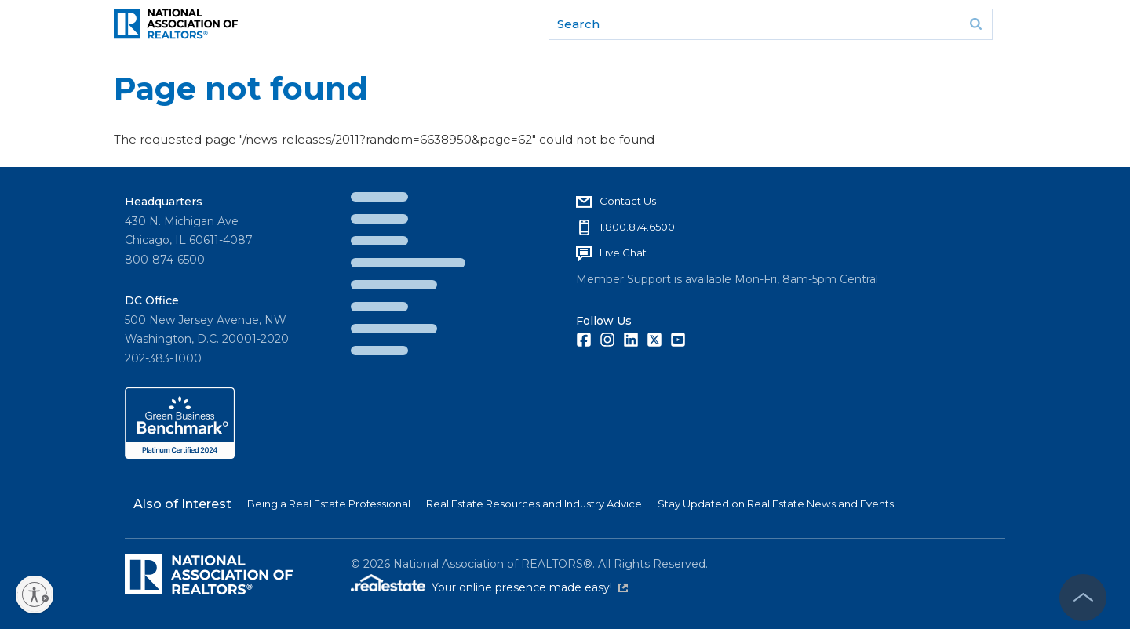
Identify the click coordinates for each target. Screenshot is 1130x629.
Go (975, 24)
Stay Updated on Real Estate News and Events (776, 503)
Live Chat (623, 252)
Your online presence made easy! (530, 587)
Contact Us (628, 201)
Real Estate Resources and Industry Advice (534, 503)
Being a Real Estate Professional (328, 503)
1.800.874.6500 (637, 226)
